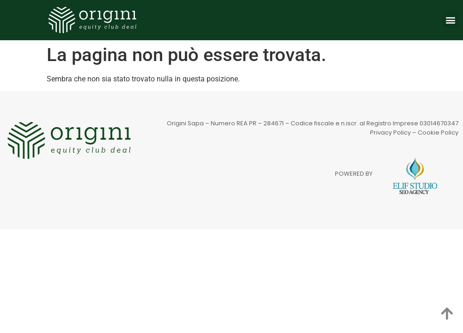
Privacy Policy (390, 132)
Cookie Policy (438, 132)
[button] (450, 20)
